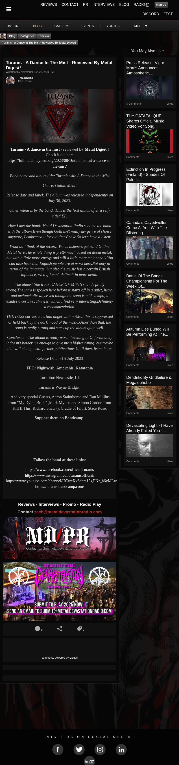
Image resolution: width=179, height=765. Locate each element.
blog (37, 26)
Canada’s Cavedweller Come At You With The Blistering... (146, 227)
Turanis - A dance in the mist (35, 149)
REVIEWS (48, 4)
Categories (27, 36)
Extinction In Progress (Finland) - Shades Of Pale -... (146, 174)
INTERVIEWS (103, 4)
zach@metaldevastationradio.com (68, 512)
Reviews (27, 504)
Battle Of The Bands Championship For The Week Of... (146, 281)
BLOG (124, 4)
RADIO (139, 4)
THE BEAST (25, 77)
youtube (114, 26)
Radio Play (90, 504)
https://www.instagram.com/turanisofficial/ (59, 475)
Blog (12, 36)
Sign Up (161, 4)
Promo (70, 504)
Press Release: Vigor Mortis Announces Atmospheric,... (145, 68)
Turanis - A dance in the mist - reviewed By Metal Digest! (39, 42)
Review (44, 36)
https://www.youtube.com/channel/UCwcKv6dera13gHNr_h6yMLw (61, 481)
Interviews (49, 504)
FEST (168, 14)
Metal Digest (96, 149)
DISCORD (150, 14)
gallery (61, 26)
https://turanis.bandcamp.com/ (59, 486)
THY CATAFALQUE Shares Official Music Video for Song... (145, 121)
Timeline (13, 26)
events (87, 26)
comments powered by (60, 657)
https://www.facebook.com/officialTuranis (60, 469)
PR (85, 4)
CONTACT (70, 4)
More (141, 26)
